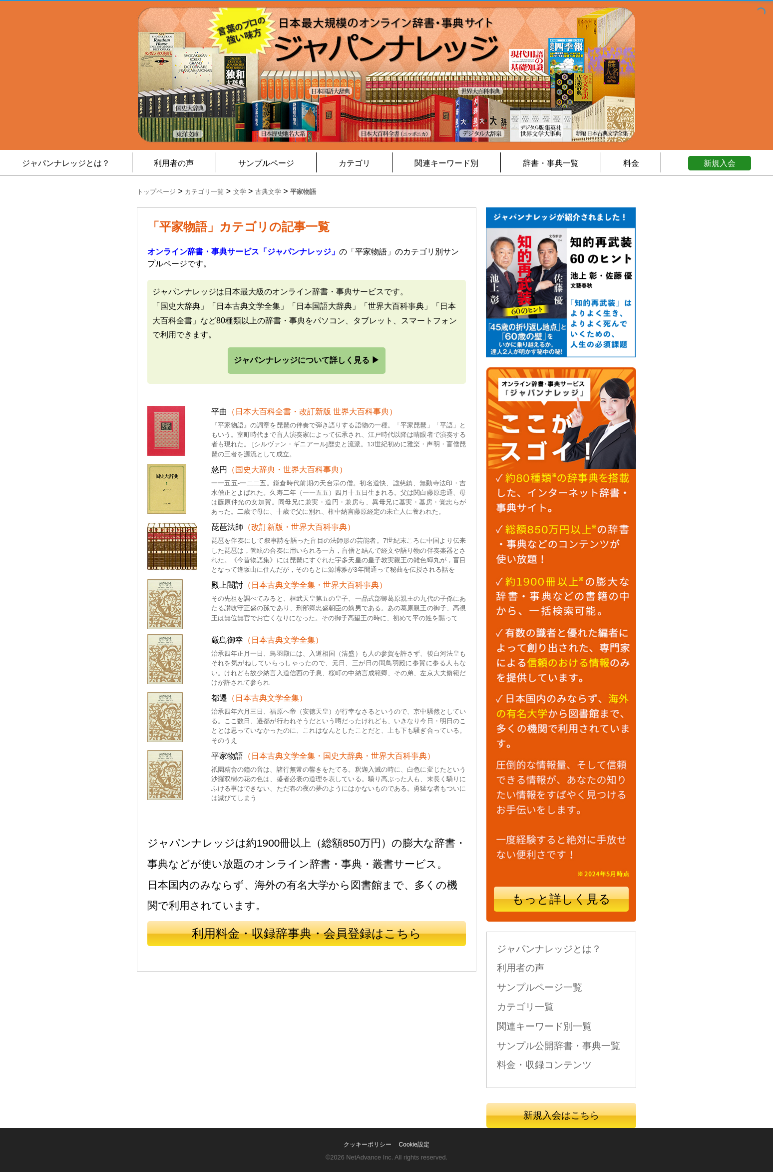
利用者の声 (174, 163)
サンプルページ (266, 163)
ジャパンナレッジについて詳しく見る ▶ (307, 360)
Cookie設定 (414, 1144)
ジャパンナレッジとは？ (66, 163)
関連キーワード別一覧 (544, 1026)
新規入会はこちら (561, 1115)
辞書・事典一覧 (551, 163)
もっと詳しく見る (561, 899)
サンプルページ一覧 (539, 987)
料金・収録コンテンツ (544, 1065)
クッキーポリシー (367, 1144)
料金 (631, 163)
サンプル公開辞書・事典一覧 (558, 1046)
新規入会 (720, 163)
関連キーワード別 (446, 163)
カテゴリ (355, 163)
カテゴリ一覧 (525, 1007)
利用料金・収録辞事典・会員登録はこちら (306, 933)
